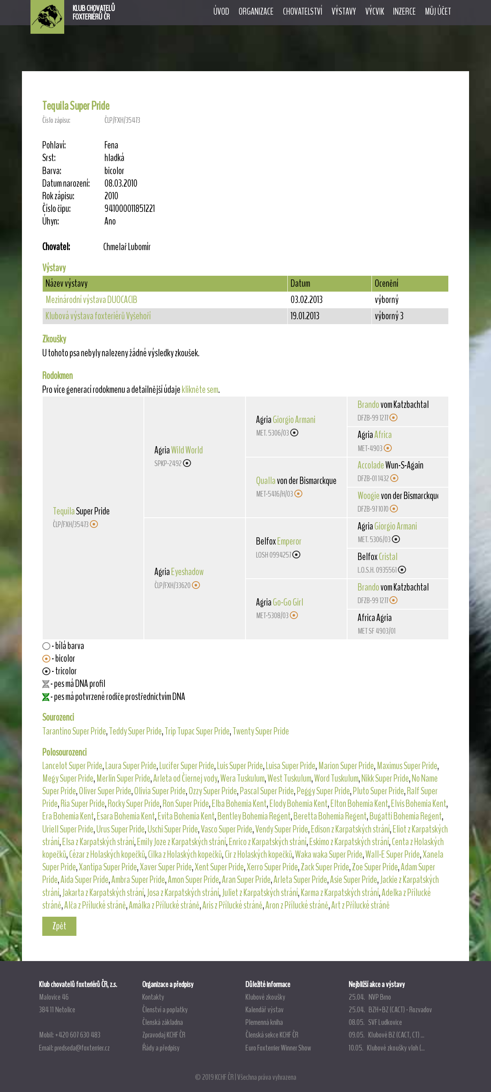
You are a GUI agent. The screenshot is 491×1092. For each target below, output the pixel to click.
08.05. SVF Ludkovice (375, 1022)
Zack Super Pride (325, 867)
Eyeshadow (187, 572)
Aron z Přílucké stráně (296, 905)
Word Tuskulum (336, 778)
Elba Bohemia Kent (239, 804)
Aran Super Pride (246, 880)
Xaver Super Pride (166, 867)
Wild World (187, 450)
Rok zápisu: (58, 196)
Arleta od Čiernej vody (185, 778)
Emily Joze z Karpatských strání (181, 842)
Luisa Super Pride (290, 766)
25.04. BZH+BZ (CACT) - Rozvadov (390, 1009)
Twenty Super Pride (260, 731)
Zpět (59, 926)
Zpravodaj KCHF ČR (163, 1034)
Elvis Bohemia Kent (418, 804)
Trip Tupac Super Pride (197, 731)
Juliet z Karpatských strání (260, 893)
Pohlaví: (54, 145)
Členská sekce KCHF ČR (272, 1034)
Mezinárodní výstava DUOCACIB (91, 300)
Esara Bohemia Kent (126, 816)
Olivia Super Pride (160, 791)
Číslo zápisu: (56, 120)
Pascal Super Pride (267, 791)
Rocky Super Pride (134, 804)
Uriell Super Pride (67, 829)
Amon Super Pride (193, 880)
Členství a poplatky (165, 1009)
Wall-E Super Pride (392, 854)
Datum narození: (66, 183)
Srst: (49, 158)
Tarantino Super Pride (74, 731)
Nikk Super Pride (385, 778)
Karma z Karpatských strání (340, 893)
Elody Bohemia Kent (298, 804)
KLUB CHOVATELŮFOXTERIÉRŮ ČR (94, 12)
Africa (383, 435)
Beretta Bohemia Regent (330, 816)
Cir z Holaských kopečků (258, 854)
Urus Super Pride (120, 829)
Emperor (289, 541)
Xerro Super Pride (272, 867)
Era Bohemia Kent (68, 816)
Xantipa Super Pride (108, 867)
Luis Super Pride (240, 766)
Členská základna (162, 1022)
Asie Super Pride (353, 880)
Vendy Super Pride (281, 829)
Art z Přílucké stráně (360, 905)
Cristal (388, 557)
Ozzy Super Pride (213, 791)
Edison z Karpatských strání (350, 829)
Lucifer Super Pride (186, 766)
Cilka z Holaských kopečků (185, 854)
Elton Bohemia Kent (359, 804)
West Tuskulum (289, 778)
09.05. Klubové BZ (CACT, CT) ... (386, 1034)
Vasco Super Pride (226, 829)
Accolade (371, 465)
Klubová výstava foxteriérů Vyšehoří (98, 316)
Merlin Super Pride (123, 778)
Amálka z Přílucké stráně (164, 905)
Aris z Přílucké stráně (232, 905)
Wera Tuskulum (242, 778)
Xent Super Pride (219, 867)
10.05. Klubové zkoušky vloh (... (387, 1047)
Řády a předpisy (161, 1047)
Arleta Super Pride (300, 880)
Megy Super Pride (67, 778)
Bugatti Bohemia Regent (405, 816)
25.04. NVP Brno (370, 997)
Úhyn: (50, 221)
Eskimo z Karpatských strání (349, 842)
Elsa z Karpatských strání (98, 842)
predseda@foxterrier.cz (82, 1047)
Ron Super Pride (186, 804)
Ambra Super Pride (138, 880)
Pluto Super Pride (378, 791)
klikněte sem (200, 390)
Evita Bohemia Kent (186, 816)
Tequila (64, 511)
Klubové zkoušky (265, 997)
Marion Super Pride (346, 766)
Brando (368, 405)
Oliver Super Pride (105, 791)
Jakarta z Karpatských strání (103, 893)
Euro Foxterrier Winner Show (278, 1047)
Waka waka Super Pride (329, 854)
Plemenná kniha (264, 1022)
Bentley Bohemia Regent (254, 816)
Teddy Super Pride (135, 731)
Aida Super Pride (85, 880)
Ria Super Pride (83, 804)
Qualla (266, 481)
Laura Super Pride (130, 766)
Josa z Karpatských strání (183, 893)
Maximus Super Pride (407, 766)
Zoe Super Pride (375, 867)
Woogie (369, 496)
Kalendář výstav (265, 1009)
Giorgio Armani (294, 420)
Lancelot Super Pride (72, 766)
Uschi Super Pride (173, 829)
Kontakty (153, 997)
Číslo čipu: (56, 209)
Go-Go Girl (288, 602)
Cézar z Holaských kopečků (107, 854)
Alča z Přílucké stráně (95, 905)
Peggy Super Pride (323, 791)
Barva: (51, 171)
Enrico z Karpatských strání (267, 842)
